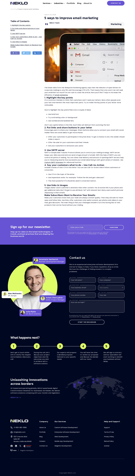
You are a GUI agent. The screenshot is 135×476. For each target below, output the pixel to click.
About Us (42, 427)
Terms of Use (103, 233)
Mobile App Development (64, 441)
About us (88, 3)
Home (12, 9)
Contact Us (43, 446)
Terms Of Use (109, 432)
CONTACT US (116, 3)
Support (107, 427)
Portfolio (71, 3)
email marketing (61, 95)
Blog (79, 3)
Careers (42, 441)
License (106, 446)
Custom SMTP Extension (54, 162)
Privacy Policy (92, 233)
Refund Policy (109, 441)
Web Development (61, 437)
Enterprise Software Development (67, 432)
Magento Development (63, 446)
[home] (19, 3)
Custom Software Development (66, 427)
